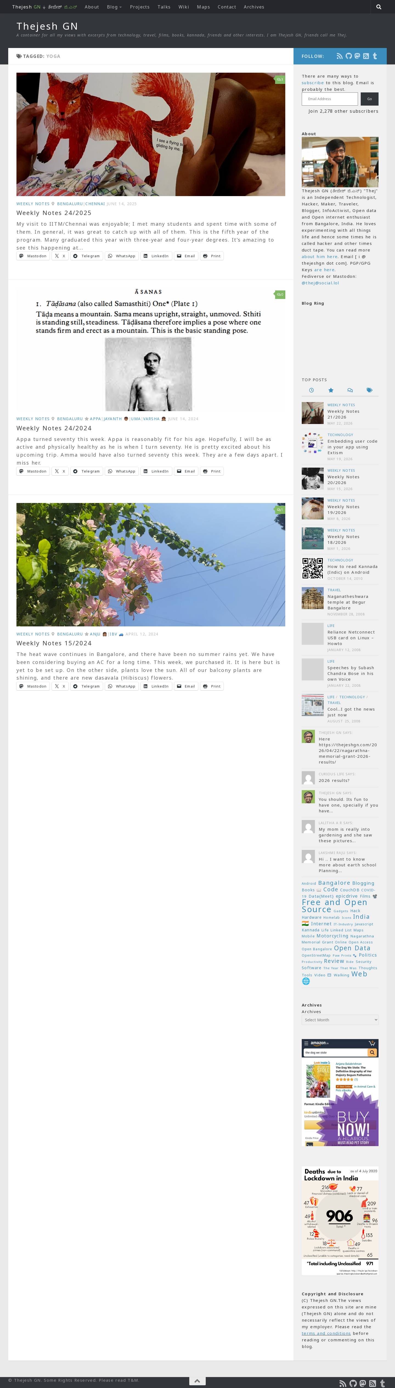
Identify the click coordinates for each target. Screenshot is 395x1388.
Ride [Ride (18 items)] (350, 962)
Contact (227, 7)
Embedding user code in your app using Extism (353, 446)
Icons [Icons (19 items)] (346, 917)
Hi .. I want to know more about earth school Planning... (348, 864)
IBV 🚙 (117, 634)
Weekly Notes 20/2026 (344, 479)
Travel (334, 590)
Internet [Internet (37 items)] (321, 924)
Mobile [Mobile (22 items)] (308, 936)
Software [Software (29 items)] (311, 967)
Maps (203, 7)
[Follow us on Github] (349, 56)
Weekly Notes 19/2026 (344, 509)
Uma (136, 418)
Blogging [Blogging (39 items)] (363, 883)
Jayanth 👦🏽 (116, 418)
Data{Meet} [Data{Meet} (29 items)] (321, 896)
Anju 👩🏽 (98, 634)
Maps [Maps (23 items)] (359, 930)
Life (331, 625)
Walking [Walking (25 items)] (341, 975)
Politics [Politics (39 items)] (368, 955)
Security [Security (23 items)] (364, 961)
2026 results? (334, 780)
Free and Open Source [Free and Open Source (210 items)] (335, 906)
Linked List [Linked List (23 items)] (341, 930)
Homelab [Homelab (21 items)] (331, 917)
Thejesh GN (47, 26)
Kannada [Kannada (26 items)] (311, 929)
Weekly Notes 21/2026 (344, 414)
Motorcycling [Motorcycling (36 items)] (333, 936)
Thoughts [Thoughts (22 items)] (368, 968)
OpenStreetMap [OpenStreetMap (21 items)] (316, 955)
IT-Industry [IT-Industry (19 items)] (343, 924)
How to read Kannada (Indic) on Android (353, 569)
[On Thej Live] (375, 56)
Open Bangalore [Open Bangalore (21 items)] (317, 949)
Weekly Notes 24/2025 (54, 212)
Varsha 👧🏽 (154, 418)
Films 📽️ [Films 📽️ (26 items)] (369, 896)
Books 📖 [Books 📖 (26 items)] (312, 889)
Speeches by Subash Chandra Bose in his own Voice (351, 673)
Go (369, 99)
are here (324, 269)
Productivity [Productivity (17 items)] (312, 962)
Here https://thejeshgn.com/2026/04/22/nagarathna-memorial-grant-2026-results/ (348, 750)
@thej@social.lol (320, 282)
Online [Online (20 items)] (341, 942)
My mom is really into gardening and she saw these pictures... (345, 834)
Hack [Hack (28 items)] (355, 910)
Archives (254, 7)
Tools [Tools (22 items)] (307, 975)
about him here (320, 256)
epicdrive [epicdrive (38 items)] (347, 896)
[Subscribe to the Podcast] (340, 56)
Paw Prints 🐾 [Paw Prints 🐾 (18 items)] (345, 955)
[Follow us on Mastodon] (357, 56)
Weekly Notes (33, 203)
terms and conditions (326, 1333)
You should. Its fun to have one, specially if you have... (348, 804)
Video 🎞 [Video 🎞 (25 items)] (323, 975)
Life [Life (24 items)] (325, 930)
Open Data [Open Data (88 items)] (352, 948)
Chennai (95, 203)
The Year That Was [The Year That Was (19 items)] (340, 968)
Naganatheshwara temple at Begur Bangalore (348, 601)
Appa (95, 418)
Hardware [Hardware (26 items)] (312, 917)
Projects (140, 7)
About (92, 7)
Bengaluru (70, 203)
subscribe (313, 82)
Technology (340, 434)
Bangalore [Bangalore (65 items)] (334, 882)
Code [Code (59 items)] (330, 889)
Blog (112, 7)
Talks (164, 7)
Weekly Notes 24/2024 (54, 428)
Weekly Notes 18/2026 (344, 539)
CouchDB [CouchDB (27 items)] (350, 889)
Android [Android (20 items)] (309, 883)
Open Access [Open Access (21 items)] (361, 942)
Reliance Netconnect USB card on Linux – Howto (351, 637)
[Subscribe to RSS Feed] (366, 56)
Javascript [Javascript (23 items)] (364, 923)
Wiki (184, 7)
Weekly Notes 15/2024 (54, 643)
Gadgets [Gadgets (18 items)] (341, 911)
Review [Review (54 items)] (334, 961)
